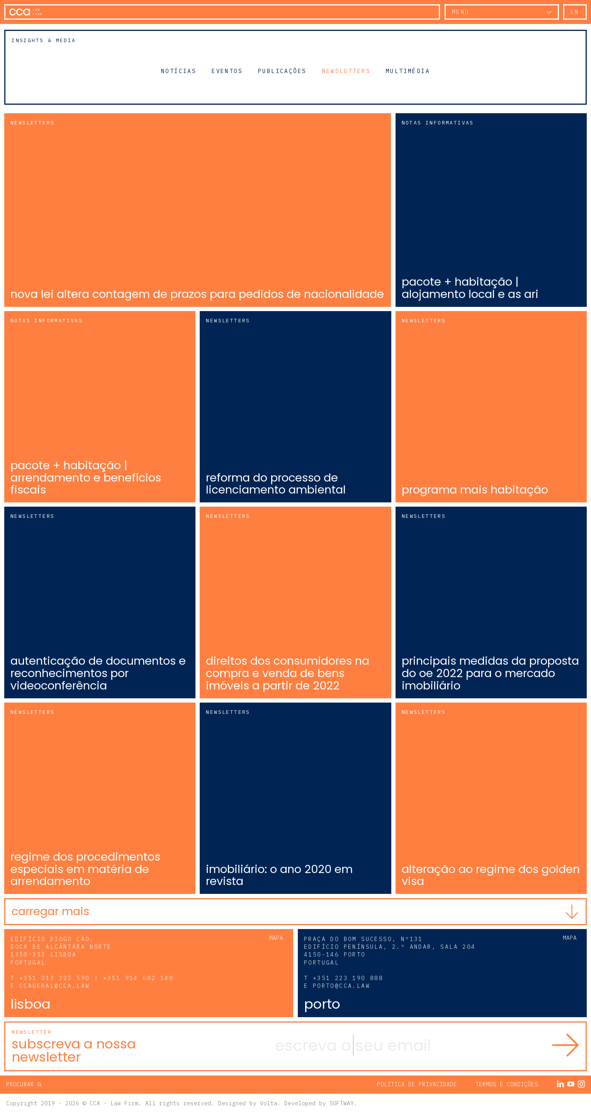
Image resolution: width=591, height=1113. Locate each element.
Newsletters (346, 70)
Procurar (21, 1084)
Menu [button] (461, 11)
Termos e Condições (507, 1084)
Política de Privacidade (417, 1084)
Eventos (227, 70)
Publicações (282, 70)
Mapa (276, 937)
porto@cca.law (341, 985)
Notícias (178, 70)
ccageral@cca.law (54, 985)
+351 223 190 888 (348, 978)
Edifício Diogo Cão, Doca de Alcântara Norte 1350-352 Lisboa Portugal (61, 950)
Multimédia (408, 70)
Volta (268, 1103)
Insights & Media (44, 40)
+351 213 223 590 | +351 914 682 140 (96, 978)
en (575, 11)
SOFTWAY (341, 1103)
